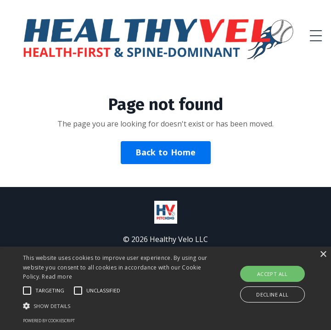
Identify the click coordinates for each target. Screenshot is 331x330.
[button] (115, 305)
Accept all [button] (272, 273)
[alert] (165, 288)
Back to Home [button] (165, 152)
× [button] (323, 254)
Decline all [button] (272, 294)
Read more (57, 276)
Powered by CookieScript (49, 321)
